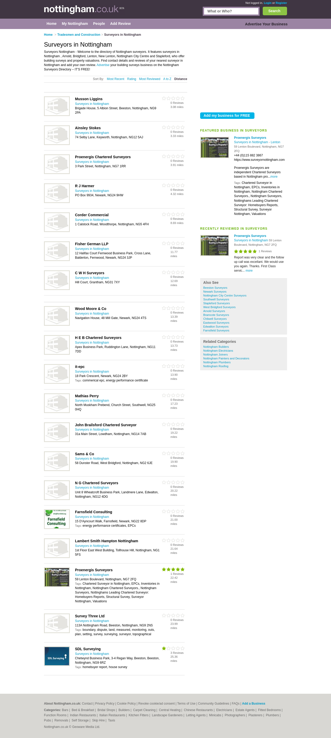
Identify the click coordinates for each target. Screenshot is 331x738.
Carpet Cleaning (144, 710)
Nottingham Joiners (215, 354)
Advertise (102, 65)
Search (274, 11)
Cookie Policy (126, 703)
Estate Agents (245, 710)
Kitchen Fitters (139, 715)
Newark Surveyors (215, 291)
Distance (180, 79)
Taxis (111, 720)
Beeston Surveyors (215, 287)
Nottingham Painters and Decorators (226, 358)
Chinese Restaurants (199, 710)
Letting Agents (196, 715)
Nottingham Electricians (218, 350)
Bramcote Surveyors (216, 314)
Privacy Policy (105, 703)
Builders (124, 710)
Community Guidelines (213, 703)
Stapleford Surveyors (216, 303)
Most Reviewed (149, 79)
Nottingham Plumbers (217, 362)
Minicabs (215, 715)
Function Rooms (55, 715)
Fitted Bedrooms (270, 710)
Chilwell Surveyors (215, 318)
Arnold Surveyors (214, 311)
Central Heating (170, 710)
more (273, 176)
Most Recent (115, 79)
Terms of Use (186, 703)
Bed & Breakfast (83, 710)
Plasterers (256, 715)
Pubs (48, 720)
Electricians (224, 710)
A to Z (167, 79)
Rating (131, 79)
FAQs (235, 703)
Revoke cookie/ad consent (156, 703)
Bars (65, 710)
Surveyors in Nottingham (251, 142)
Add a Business (253, 703)
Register (281, 2)
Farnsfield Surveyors (216, 330)
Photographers (235, 715)
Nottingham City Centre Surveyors (224, 295)
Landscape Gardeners (167, 715)
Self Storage (80, 720)
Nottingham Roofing (215, 366)
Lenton (275, 142)
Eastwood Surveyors (216, 322)
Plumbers (273, 715)
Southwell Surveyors (216, 299)
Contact (87, 703)
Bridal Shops (106, 710)
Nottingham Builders (216, 346)
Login (268, 2)
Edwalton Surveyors (216, 326)
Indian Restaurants (83, 715)
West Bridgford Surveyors (219, 307)
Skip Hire (99, 720)
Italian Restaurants (112, 715)
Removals (61, 720)
